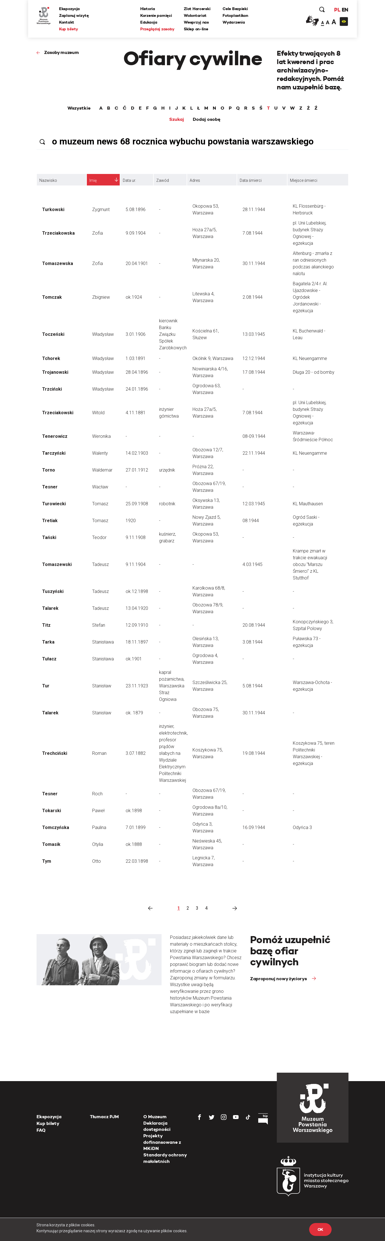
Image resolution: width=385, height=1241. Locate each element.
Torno (48, 470)
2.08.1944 (252, 297)
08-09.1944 (254, 436)
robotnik (167, 503)
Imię (93, 180)
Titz (46, 625)
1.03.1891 (136, 358)
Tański (49, 537)
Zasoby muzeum (61, 52)
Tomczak (52, 297)
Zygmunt (101, 209)
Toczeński (53, 334)
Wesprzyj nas (196, 22)
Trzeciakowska (58, 233)
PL (337, 9)
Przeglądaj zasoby (157, 28)
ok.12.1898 (137, 591)
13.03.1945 (254, 334)
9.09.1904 (136, 233)
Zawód (162, 180)
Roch (97, 793)
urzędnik (167, 470)
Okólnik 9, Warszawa (212, 358)
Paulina (99, 827)
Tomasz (100, 503)
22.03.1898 (137, 861)
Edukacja (148, 22)
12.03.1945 (254, 503)
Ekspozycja (69, 8)
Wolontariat (195, 15)
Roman (99, 753)
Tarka (48, 642)
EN (345, 9)
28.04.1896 (137, 372)
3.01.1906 (136, 334)
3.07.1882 (136, 753)
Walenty (100, 453)
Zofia (97, 233)
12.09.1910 (137, 625)
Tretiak (50, 520)
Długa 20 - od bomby (313, 372)
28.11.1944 (254, 209)
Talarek (50, 608)
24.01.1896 (137, 389)
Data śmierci (251, 180)
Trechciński (54, 753)
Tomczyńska (55, 827)
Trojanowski (55, 372)
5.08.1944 (252, 686)
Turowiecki (54, 503)
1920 (131, 520)
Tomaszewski (57, 564)
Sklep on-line (196, 28)
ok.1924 (134, 297)
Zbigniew (101, 297)
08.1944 (251, 520)
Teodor (99, 537)
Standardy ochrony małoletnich (165, 1158)
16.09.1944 (254, 827)
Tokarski (51, 810)
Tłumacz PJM (104, 1117)
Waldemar (102, 470)
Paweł (98, 810)
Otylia (97, 844)
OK (320, 1229)
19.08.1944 (254, 753)
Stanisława (103, 642)
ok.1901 (134, 659)
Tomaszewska (57, 263)
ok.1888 (134, 844)
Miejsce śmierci (303, 180)
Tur (45, 686)
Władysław (103, 334)
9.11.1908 (136, 537)
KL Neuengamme (310, 358)
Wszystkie (78, 108)
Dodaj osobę (206, 119)
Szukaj (176, 119)
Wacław (100, 487)
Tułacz (49, 659)
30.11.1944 (254, 263)
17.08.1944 (254, 372)
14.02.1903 (137, 453)
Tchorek (51, 358)
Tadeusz (100, 564)
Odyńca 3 (302, 827)
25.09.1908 (137, 503)
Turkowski (53, 209)
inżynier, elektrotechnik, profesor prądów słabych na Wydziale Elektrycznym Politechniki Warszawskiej (173, 753)
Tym (46, 861)
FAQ (41, 1130)
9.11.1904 (136, 564)
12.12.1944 (254, 358)
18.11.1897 (137, 642)
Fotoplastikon (235, 15)
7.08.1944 (252, 233)
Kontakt (66, 22)
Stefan (98, 625)
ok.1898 (134, 810)
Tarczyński (53, 453)
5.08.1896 (136, 209)
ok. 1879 (134, 712)
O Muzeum (155, 1117)
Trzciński (52, 389)
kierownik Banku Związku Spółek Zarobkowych (173, 334)
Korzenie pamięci (156, 15)
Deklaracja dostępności (157, 1126)
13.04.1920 (137, 608)
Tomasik (51, 844)
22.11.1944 (254, 453)
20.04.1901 (137, 263)
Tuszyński (53, 591)
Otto (96, 861)
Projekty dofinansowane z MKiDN (162, 1142)
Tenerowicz (54, 436)
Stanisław (101, 686)
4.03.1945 (252, 564)
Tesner (50, 487)
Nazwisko (48, 180)
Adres (195, 180)
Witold (98, 412)
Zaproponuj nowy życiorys (279, 979)
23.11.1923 (137, 686)
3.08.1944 (252, 642)
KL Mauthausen (308, 503)
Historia (147, 8)
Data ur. (129, 180)
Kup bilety (68, 28)
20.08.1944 (254, 625)
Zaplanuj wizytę (74, 15)
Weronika (101, 436)
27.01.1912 (137, 470)
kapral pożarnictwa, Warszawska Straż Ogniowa (171, 686)
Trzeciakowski (57, 412)
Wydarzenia (234, 22)
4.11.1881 (136, 412)
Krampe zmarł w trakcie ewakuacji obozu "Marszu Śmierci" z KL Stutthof (310, 564)
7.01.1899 (136, 827)
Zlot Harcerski (197, 8)
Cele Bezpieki (235, 8)
